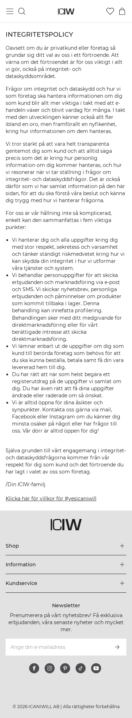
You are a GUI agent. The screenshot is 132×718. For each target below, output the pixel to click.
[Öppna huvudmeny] (10, 11)
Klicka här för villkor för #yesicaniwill (51, 498)
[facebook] (34, 668)
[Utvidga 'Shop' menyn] (66, 546)
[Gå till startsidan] (66, 11)
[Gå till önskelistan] (110, 11)
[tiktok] (81, 668)
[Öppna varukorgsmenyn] (122, 11)
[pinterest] (65, 668)
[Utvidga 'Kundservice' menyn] (66, 583)
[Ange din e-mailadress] (56, 647)
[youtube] (96, 668)
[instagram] (50, 668)
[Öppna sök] (22, 11)
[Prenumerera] (117, 647)
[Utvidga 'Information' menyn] (66, 564)
